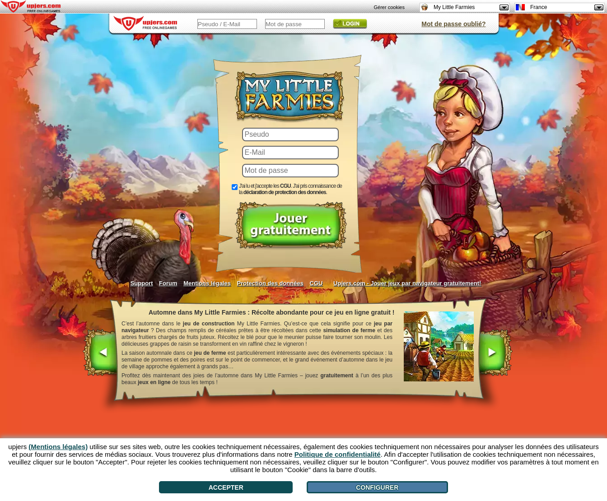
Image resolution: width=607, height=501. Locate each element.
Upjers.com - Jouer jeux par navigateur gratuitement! (407, 283)
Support (142, 283)
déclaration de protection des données (284, 192)
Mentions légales (207, 283)
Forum (168, 283)
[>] (494, 353)
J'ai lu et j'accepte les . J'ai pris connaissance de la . (290, 189)
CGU (316, 283)
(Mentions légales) (58, 446)
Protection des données (270, 283)
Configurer (377, 487)
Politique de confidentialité (337, 454)
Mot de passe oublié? (453, 24)
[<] (100, 353)
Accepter (226, 487)
